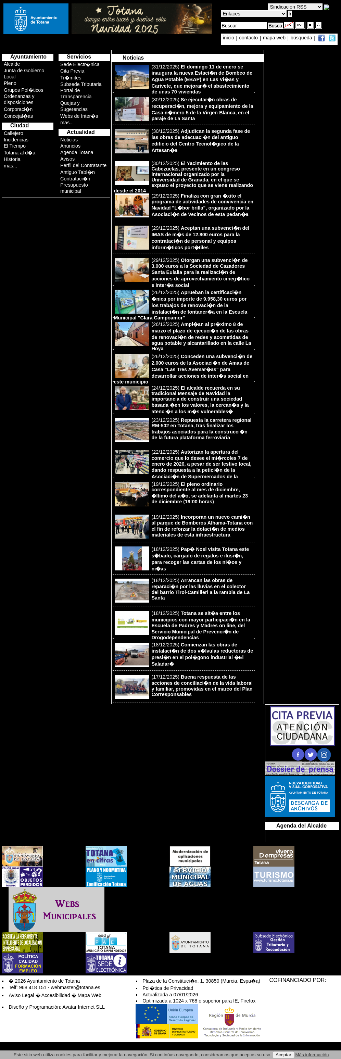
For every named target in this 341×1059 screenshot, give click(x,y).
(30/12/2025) (184, 109)
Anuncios (70, 146)
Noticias (69, 139)
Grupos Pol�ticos (23, 90)
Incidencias (16, 139)
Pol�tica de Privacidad (167, 988)
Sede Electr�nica (80, 64)
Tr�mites (70, 77)
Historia (12, 159)
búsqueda (302, 38)
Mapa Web (89, 995)
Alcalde (12, 64)
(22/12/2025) (182, 467)
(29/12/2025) (184, 205)
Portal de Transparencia (75, 93)
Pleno (10, 83)
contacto (248, 38)
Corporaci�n (18, 109)
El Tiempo (15, 146)
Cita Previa (72, 71)
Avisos (67, 159)
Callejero (13, 133)
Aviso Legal (21, 995)
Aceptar (283, 1054)
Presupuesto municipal (74, 188)
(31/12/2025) (183, 79)
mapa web (275, 38)
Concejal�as (18, 116)
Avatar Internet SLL (83, 1007)
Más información (312, 1054)
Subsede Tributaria (81, 84)
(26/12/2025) (180, 305)
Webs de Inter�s (79, 116)
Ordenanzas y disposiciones (19, 99)
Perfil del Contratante (83, 165)
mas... (10, 165)
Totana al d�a (19, 152)
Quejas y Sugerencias (74, 106)
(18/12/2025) (182, 558)
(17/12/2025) (184, 686)
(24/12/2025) (182, 399)
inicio (229, 38)
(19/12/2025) (181, 493)
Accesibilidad (55, 995)
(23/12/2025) (183, 429)
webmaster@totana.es (75, 987)
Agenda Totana (76, 152)
